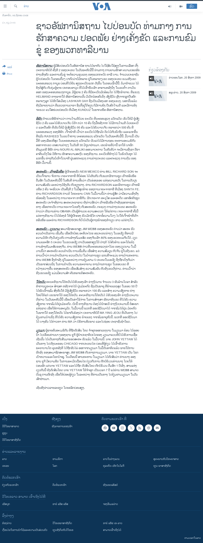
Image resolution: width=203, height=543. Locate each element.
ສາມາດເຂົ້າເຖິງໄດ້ (112, 530)
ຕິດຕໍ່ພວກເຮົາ (59, 485)
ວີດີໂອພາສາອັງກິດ (11, 440)
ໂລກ (55, 466)
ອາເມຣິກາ (58, 459)
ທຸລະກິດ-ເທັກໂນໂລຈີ (113, 466)
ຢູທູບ (4, 433)
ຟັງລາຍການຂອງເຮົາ (62, 426)
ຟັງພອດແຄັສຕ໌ (110, 485)
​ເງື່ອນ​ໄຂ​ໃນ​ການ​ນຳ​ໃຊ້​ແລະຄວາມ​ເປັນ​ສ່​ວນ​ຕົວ (24, 530)
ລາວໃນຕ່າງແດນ (111, 459)
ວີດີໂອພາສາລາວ (10, 426)
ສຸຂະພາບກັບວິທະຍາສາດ (166, 459)
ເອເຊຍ (5, 466)
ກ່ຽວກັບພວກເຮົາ (10, 485)
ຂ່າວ (26, 6)
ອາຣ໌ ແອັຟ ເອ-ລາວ (112, 523)
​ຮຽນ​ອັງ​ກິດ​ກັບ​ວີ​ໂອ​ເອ (63, 530)
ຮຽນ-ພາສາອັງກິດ (162, 466)
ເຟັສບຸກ (6, 504)
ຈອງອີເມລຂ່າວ (110, 504)
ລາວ (4, 459)
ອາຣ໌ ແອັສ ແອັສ (60, 504)
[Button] (7, 67)
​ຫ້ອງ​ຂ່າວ (7, 523)
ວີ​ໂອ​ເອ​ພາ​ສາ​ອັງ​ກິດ (62, 523)
